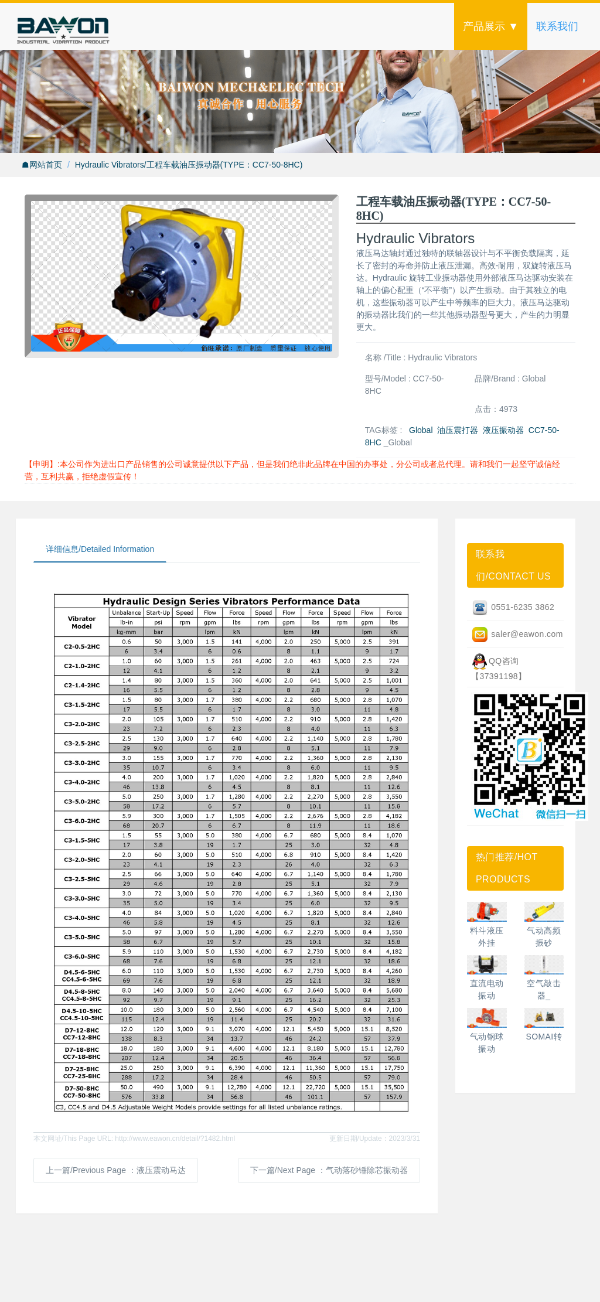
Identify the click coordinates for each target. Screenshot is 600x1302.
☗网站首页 (42, 164)
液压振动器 (503, 430)
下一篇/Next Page (329, 1170)
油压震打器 (457, 430)
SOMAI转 (544, 1036)
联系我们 (557, 26)
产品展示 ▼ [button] (491, 26)
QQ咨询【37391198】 (499, 667)
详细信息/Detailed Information (100, 549)
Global (420, 430)
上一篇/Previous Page (116, 1170)
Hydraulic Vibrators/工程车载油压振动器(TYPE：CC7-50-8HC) (189, 164)
